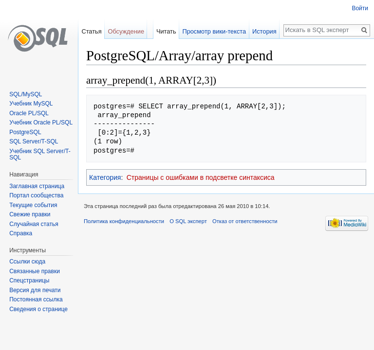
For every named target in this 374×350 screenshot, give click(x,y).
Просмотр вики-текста (214, 31)
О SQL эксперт (188, 221)
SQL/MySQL (25, 94)
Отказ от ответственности (245, 221)
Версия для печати (34, 290)
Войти (360, 8)
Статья (91, 31)
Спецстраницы (29, 280)
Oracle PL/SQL (29, 113)
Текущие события (33, 205)
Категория (105, 177)
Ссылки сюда (27, 261)
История (264, 31)
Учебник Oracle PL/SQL (41, 122)
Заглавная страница (36, 186)
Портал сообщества (36, 195)
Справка (20, 233)
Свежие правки (29, 214)
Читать (166, 31)
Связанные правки (34, 271)
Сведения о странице (38, 309)
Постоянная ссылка (35, 299)
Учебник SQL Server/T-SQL (39, 154)
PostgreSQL (25, 132)
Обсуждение (126, 31)
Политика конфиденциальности (124, 221)
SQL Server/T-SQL (33, 141)
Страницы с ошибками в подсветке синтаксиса (201, 177)
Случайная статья (33, 224)
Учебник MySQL (31, 103)
